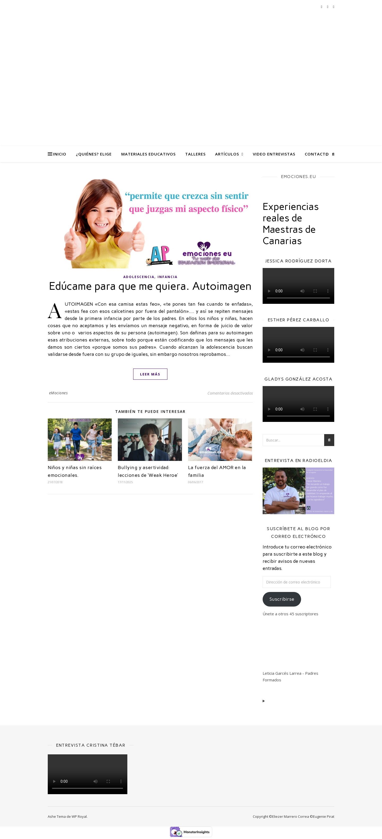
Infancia (167, 277)
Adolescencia (138, 277)
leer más (150, 374)
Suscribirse (282, 599)
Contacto (317, 154)
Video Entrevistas (274, 154)
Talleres (195, 154)
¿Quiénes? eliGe (94, 154)
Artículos (227, 154)
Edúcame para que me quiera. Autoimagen (150, 286)
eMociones (58, 392)
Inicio (59, 154)
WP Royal (79, 816)
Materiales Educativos (148, 154)
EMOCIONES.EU (298, 176)
